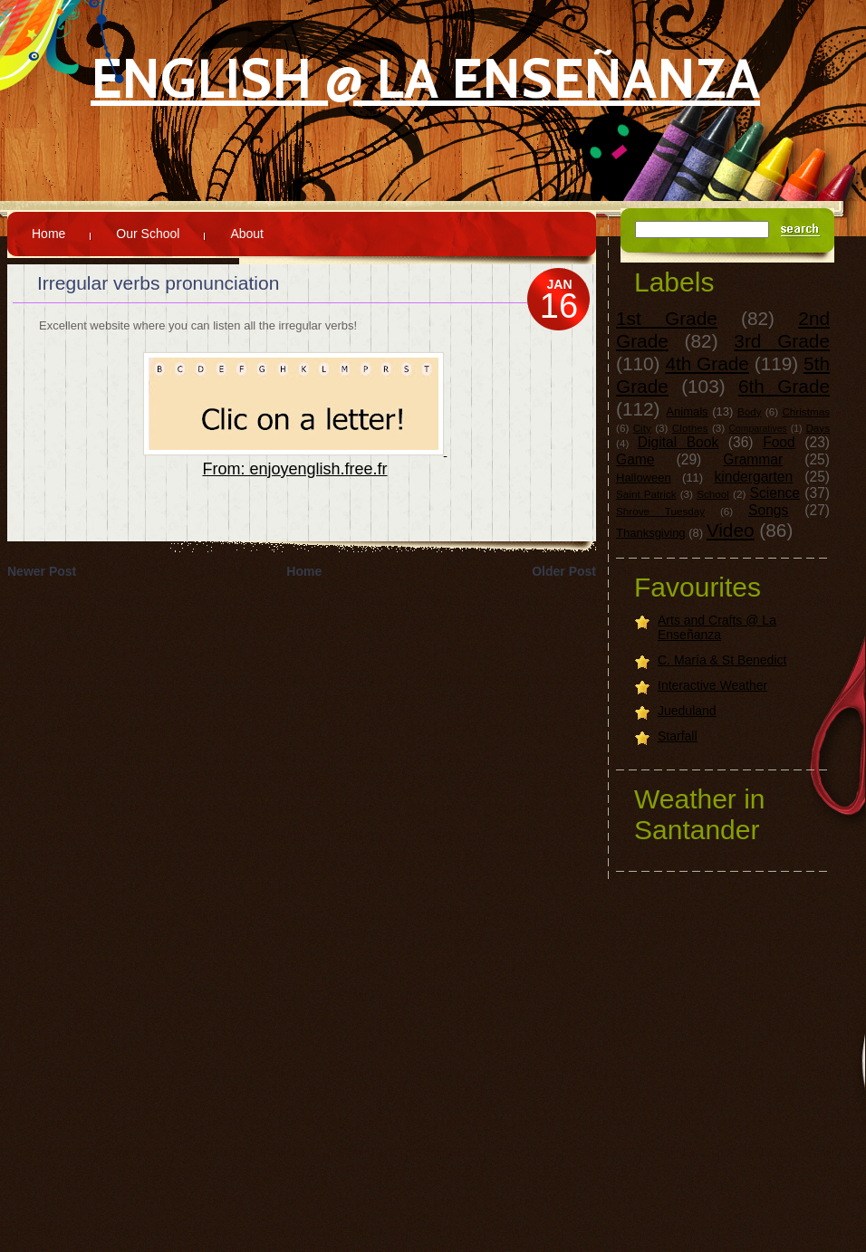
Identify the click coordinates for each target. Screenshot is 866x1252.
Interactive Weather (712, 685)
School (713, 494)
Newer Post (41, 571)
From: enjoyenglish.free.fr (294, 469)
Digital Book (678, 442)
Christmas (806, 411)
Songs (768, 510)
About (247, 233)
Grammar (753, 459)
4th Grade (707, 363)
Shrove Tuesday (660, 511)
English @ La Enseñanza (425, 78)
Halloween (643, 477)
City (642, 428)
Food (779, 442)
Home (48, 233)
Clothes (690, 428)
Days (817, 428)
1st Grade (666, 318)
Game (635, 459)
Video (731, 530)
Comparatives (758, 429)
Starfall (678, 736)
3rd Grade (782, 340)
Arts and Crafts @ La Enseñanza (717, 627)
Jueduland (687, 710)
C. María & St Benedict (722, 660)
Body (749, 411)
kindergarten (754, 476)
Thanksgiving (651, 533)
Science (775, 493)
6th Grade (784, 386)
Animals (686, 411)
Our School (147, 233)
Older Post (564, 571)
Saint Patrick (646, 494)
